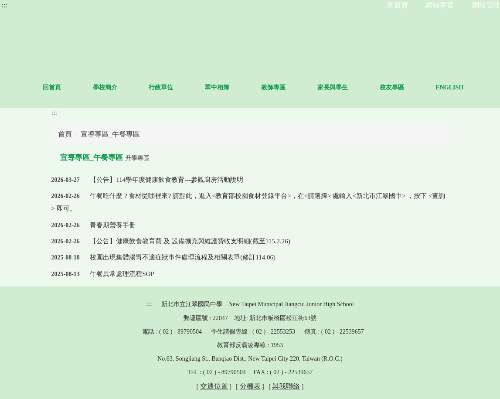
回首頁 (90, 87)
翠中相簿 (255, 87)
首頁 (65, 134)
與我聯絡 (286, 386)
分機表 (250, 386)
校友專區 (429, 87)
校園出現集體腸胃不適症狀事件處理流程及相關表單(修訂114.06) (183, 257)
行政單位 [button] (199, 87)
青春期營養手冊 (113, 225)
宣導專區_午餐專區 (110, 134)
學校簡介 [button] (142, 87)
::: (4, 5)
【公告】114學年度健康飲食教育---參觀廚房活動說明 (166, 179)
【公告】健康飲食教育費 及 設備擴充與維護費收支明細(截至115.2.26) (190, 241)
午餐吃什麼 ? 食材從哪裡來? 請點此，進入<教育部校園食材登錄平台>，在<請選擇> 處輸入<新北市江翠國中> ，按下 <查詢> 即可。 (248, 202)
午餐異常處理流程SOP (122, 273)
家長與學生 (370, 87)
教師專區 (311, 87)
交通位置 (214, 386)
